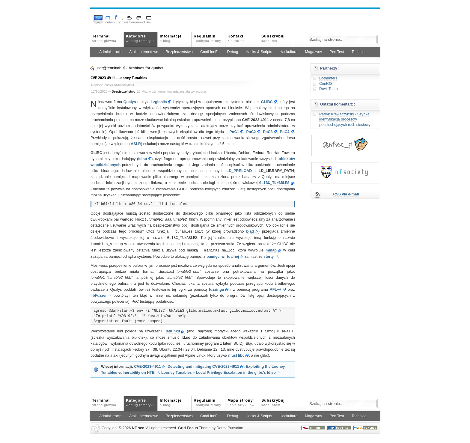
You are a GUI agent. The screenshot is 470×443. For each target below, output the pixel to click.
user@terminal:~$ (110, 68)
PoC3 (268, 132)
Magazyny (313, 52)
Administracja (110, 52)
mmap (271, 249)
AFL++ (275, 288)
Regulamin (207, 38)
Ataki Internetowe (143, 52)
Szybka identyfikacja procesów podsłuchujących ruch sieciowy (344, 119)
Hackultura (289, 52)
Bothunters (328, 78)
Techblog (359, 52)
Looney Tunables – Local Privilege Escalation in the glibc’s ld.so (218, 371)
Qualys (129, 102)
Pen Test (336, 52)
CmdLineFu (210, 52)
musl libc (236, 354)
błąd (250, 231)
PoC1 (234, 132)
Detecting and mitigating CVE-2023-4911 (203, 365)
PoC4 (285, 132)
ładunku (173, 330)
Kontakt (236, 38)
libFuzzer (99, 294)
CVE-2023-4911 (147, 365)
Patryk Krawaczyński (336, 114)
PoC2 (251, 132)
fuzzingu (216, 288)
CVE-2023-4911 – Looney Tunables (119, 78)
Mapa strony (241, 401)
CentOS (325, 84)
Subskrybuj (273, 38)
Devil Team (328, 89)
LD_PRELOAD (239, 171)
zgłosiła (160, 102)
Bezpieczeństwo (179, 52)
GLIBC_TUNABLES (274, 182)
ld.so (142, 159)
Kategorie (140, 38)
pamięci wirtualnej (223, 255)
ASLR (136, 144)
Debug (232, 52)
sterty (268, 255)
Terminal (104, 38)
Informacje (171, 38)
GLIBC (267, 102)
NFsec (138, 426)
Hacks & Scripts (258, 52)
